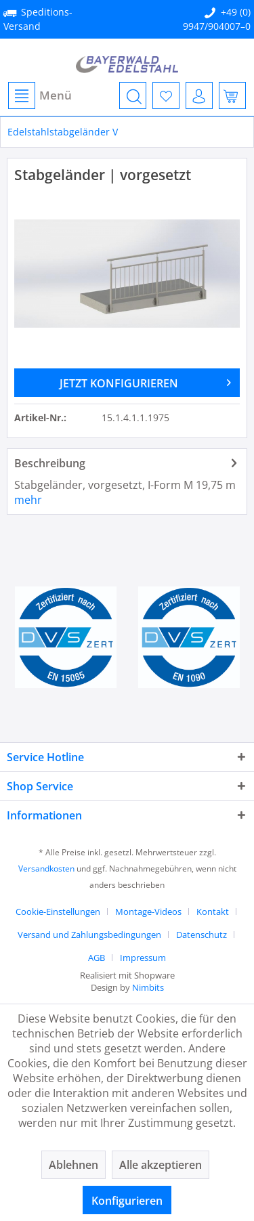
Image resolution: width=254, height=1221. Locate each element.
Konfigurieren (127, 1200)
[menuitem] (39, 95)
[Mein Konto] (199, 95)
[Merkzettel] (165, 95)
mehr (28, 499)
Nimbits (148, 987)
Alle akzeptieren (160, 1164)
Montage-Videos (148, 911)
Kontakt (212, 911)
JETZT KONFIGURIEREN (145, 381)
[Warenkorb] (232, 95)
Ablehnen (73, 1164)
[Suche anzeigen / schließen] (132, 95)
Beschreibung (49, 463)
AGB (96, 957)
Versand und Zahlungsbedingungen (89, 934)
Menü (40, 95)
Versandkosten (46, 868)
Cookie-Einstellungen (58, 911)
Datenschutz (201, 934)
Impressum (143, 957)
